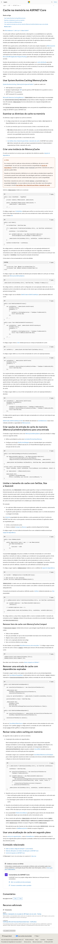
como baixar (29, 848)
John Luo (16, 30)
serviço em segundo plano (14, 836)
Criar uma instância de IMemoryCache (13, 22)
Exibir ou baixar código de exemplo (15, 848)
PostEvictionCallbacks (21, 813)
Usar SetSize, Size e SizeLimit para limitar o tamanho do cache (33, 185)
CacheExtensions (42, 420)
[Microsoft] (29, 2)
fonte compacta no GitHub (31, 662)
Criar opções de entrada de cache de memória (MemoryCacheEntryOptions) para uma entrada (26, 24)
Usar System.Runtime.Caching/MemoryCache (14, 18)
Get (18, 342)
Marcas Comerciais (37, 942)
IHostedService (30, 836)
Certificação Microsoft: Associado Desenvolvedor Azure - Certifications (19, 921)
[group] (29, 466)
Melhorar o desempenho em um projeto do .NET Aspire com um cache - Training (22, 914)
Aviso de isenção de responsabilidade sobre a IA (12, 939)
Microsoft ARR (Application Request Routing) (15, 56)
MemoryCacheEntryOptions (17, 276)
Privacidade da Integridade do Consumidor (11, 942)
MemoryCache (21, 84)
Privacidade (49, 939)
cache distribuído (41, 62)
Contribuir (43, 939)
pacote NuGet (29, 84)
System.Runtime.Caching (9, 84)
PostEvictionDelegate (23, 442)
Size (53, 591)
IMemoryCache (51, 46)
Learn (4, 5)
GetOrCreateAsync (34, 294)
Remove (24, 527)
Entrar (55, 2)
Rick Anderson (9, 30)
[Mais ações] (53, 5)
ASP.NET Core (16, 5)
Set (12, 215)
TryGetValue (19, 211)
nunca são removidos (33, 645)
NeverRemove (23, 645)
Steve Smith (25, 30)
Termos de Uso (27, 942)
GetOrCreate (24, 294)
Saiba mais (33, 856)
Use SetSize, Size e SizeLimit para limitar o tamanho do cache (23, 141)
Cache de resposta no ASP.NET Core (15, 853)
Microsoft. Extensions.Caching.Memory (13, 97)
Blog (37, 939)
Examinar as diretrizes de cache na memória (14, 20)
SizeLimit (7, 517)
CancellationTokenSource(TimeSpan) (43, 754)
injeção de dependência (9, 532)
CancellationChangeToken (16, 675)
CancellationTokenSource (16, 723)
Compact (17, 527)
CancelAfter (37, 749)
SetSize (36, 591)
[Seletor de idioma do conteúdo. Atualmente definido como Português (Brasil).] (7, 936)
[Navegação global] (1, 2)
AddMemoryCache (22, 828)
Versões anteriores (29, 939)
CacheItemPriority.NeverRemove (33, 439)
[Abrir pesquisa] (51, 2)
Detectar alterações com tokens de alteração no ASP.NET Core (22, 851)
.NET (9, 5)
